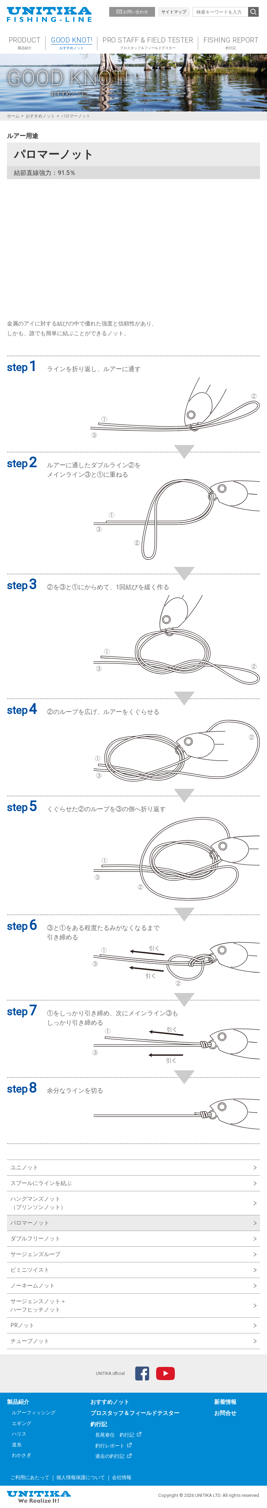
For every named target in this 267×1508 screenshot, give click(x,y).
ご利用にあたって (29, 1477)
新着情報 (225, 1402)
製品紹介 (18, 1402)
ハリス (19, 1434)
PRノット (22, 1325)
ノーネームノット (32, 1285)
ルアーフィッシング (34, 1412)
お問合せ (225, 1413)
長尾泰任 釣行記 (114, 1435)
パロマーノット (29, 1223)
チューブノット (29, 1341)
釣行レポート (109, 1445)
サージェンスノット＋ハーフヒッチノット (38, 1305)
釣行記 (98, 1424)
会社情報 (121, 1477)
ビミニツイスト (29, 1270)
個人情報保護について (80, 1477)
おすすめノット (109, 1402)
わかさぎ (21, 1455)
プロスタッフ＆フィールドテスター (134, 1413)
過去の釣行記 (109, 1456)
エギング (21, 1423)
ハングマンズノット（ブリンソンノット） (38, 1202)
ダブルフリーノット (35, 1238)
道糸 (17, 1444)
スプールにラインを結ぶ (41, 1183)
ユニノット (24, 1167)
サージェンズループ (35, 1254)
